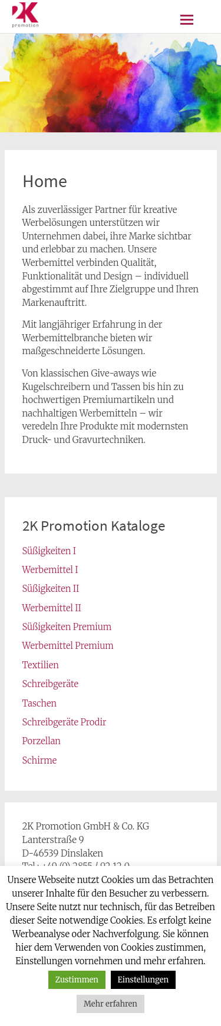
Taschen (39, 703)
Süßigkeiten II (51, 588)
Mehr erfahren (110, 1004)
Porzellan (41, 741)
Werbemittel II (51, 608)
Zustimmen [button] (76, 980)
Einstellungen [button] (143, 980)
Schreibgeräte (50, 683)
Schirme (39, 760)
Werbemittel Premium (68, 645)
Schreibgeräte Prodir (64, 722)
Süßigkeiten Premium (67, 626)
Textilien (40, 665)
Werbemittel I (50, 569)
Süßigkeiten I (49, 551)
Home (44, 181)
